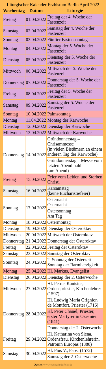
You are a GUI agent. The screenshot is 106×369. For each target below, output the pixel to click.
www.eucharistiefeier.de (57, 364)
